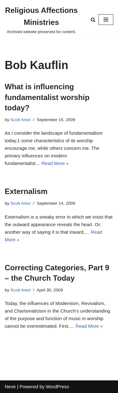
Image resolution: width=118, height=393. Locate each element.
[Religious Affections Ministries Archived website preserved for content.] (41, 19)
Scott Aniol (20, 119)
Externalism (26, 191)
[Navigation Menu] (105, 19)
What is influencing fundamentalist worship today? (47, 97)
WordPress (57, 386)
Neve (10, 386)
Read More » (55, 163)
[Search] (93, 19)
